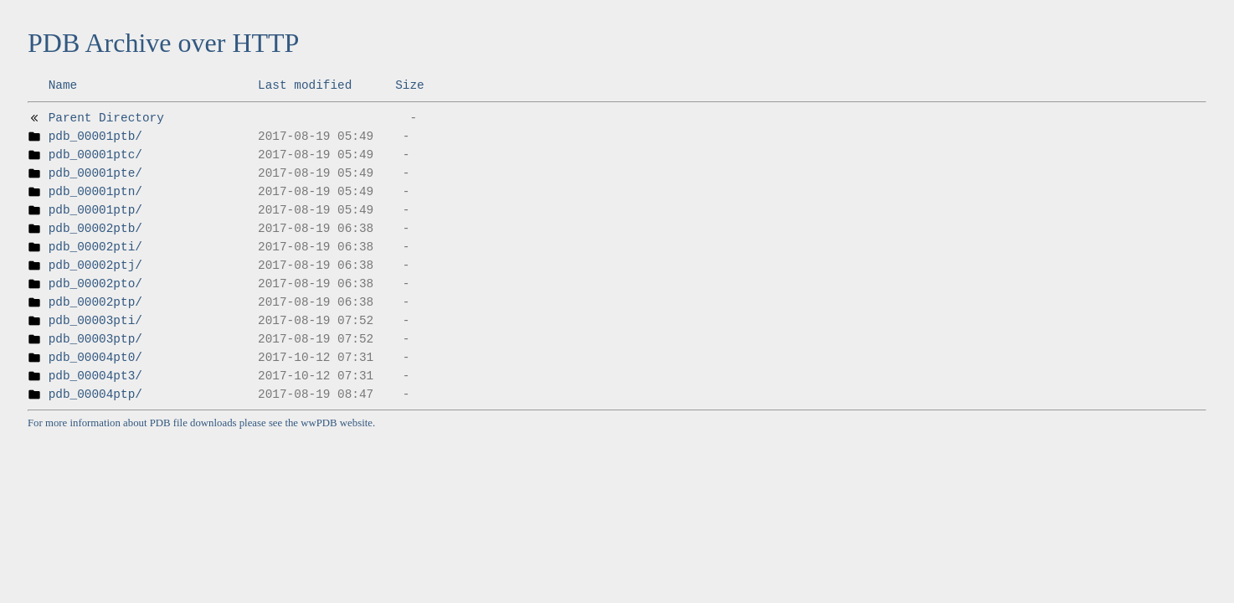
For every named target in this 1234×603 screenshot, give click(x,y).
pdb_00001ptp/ (95, 210)
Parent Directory (106, 118)
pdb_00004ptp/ (95, 394)
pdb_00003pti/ (95, 320)
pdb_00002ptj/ (95, 265)
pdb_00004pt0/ (95, 357)
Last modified (305, 85)
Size (409, 85)
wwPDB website (337, 423)
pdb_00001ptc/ (95, 155)
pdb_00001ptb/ (95, 136)
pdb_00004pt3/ (95, 376)
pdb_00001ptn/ (95, 191)
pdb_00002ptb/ (95, 228)
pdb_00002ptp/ (95, 302)
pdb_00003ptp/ (95, 339)
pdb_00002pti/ (95, 247)
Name (63, 85)
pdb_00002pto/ (95, 284)
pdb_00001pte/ (95, 173)
